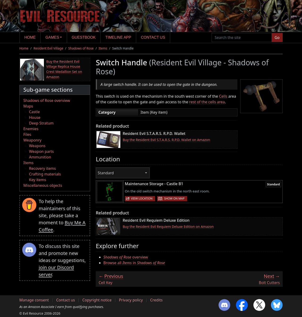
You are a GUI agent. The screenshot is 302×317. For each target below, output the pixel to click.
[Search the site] (242, 37)
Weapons (37, 145)
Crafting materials (45, 174)
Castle (34, 111)
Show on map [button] (174, 198)
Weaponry (32, 140)
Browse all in (134, 262)
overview (125, 257)
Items (103, 48)
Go (277, 37)
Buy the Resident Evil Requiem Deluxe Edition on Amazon (168, 226)
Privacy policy (131, 300)
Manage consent (34, 300)
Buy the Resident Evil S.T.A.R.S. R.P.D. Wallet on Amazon (166, 140)
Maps (28, 106)
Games (52, 37)
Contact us (153, 37)
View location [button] (141, 198)
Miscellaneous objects (42, 185)
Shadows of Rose (81, 48)
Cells (223, 96)
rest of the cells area (207, 101)
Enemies (30, 128)
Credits (156, 300)
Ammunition (40, 157)
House (34, 117)
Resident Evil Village (48, 48)
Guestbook (84, 37)
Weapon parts (41, 151)
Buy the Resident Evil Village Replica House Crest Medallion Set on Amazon (64, 69)
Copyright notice (97, 300)
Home (30, 37)
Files (27, 134)
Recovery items (42, 168)
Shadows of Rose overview (46, 100)
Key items (37, 179)
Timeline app (118, 37)
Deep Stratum (41, 123)
